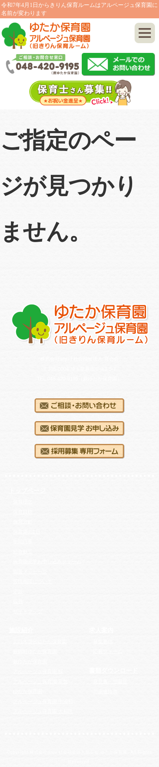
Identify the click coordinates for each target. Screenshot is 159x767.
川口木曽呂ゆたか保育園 (40, 642)
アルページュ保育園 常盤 (40, 681)
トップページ (27, 490)
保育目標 (23, 512)
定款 (18, 591)
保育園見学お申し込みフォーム (47, 561)
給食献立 (23, 552)
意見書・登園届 (110, 681)
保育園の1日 (26, 532)
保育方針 (23, 521)
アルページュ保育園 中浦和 (43, 701)
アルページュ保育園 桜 (38, 671)
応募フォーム (107, 651)
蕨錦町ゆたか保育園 (35, 651)
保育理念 (23, 502)
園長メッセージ (30, 572)
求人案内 (101, 630)
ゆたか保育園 (27, 691)
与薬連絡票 (105, 692)
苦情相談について (32, 581)
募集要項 (103, 642)
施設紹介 (21, 630)
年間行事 (23, 541)
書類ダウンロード (113, 670)
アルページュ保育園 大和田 (43, 711)
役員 (18, 601)
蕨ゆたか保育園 (30, 661)
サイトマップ (27, 611)
